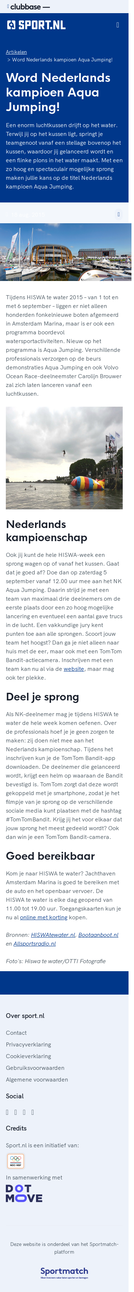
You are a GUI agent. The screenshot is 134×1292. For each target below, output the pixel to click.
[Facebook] (7, 1112)
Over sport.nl (25, 1015)
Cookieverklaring (28, 1056)
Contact (16, 1032)
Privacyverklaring (28, 1044)
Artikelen (16, 52)
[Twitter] (24, 1112)
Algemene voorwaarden (37, 1079)
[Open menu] (117, 25)
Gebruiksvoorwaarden (35, 1067)
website (74, 668)
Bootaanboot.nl (98, 934)
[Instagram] (15, 1112)
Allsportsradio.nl (34, 943)
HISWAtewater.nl (53, 934)
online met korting (43, 917)
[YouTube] (32, 1112)
